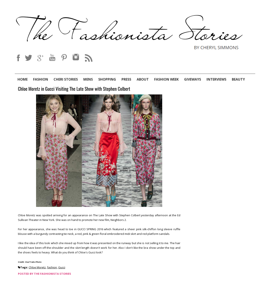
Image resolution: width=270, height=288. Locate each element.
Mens (88, 79)
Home (23, 79)
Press (126, 79)
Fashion (40, 79)
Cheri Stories (66, 79)
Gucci (61, 267)
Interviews (216, 79)
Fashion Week (166, 79)
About (143, 79)
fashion (52, 267)
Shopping (107, 79)
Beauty (238, 79)
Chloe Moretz (37, 267)
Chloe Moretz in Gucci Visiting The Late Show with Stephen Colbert (74, 89)
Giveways (192, 79)
